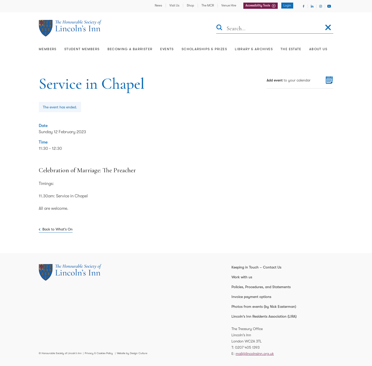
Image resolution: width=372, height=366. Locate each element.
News (158, 5)
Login (287, 5)
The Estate (291, 49)
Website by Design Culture (132, 353)
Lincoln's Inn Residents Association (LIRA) (264, 316)
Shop (190, 5)
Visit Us (174, 5)
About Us (318, 49)
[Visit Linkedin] (312, 6)
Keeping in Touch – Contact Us (256, 267)
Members (48, 49)
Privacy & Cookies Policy (99, 353)
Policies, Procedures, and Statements (261, 287)
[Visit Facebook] (303, 6)
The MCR (208, 5)
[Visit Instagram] (320, 6)
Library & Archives (254, 49)
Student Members (82, 49)
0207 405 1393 (247, 347)
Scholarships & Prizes (204, 49)
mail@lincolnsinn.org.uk (255, 354)
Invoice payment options (251, 297)
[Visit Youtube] (329, 6)
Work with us (241, 277)
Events (167, 49)
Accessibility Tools (258, 5)
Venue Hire (228, 5)
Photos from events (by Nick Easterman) (263, 306)
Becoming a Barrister (130, 49)
